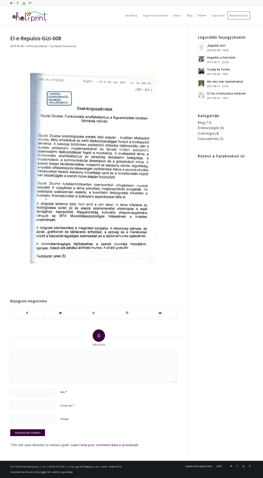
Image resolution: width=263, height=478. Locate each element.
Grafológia (206, 133)
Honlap (65, 418)
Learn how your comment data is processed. (104, 445)
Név (64, 392)
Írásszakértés (208, 138)
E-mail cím (67, 405)
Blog (201, 122)
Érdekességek (208, 128)
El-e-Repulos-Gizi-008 (35, 38)
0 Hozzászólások (37, 46)
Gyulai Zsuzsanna (65, 46)
